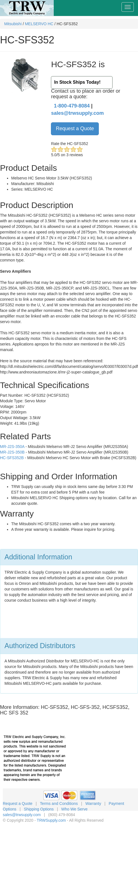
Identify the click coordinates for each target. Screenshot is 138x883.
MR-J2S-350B (12, 452)
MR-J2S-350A (12, 446)
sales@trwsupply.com (77, 113)
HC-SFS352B (12, 457)
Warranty (93, 803)
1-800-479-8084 (72, 106)
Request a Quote (75, 128)
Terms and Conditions (59, 803)
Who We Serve (74, 809)
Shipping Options (39, 809)
